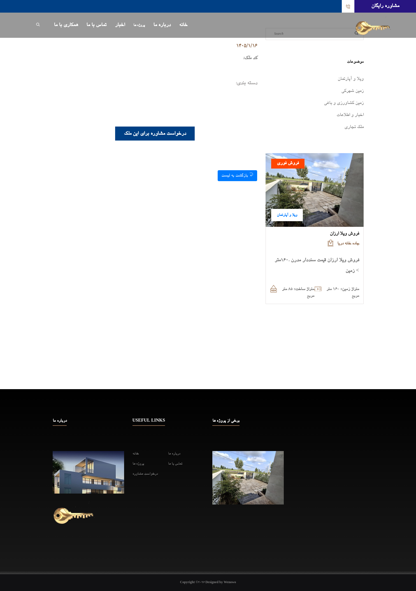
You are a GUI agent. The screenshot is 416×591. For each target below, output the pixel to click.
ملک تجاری (354, 127)
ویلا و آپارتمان (351, 79)
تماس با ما (96, 25)
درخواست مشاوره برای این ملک (155, 134)
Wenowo (230, 582)
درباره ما (162, 25)
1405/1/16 (246, 46)
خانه (183, 25)
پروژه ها (139, 25)
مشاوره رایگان (385, 6)
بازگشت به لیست (237, 175)
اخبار (120, 25)
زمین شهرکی (352, 91)
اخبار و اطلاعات (350, 115)
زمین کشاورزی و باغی (344, 103)
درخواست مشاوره (145, 474)
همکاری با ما (66, 25)
